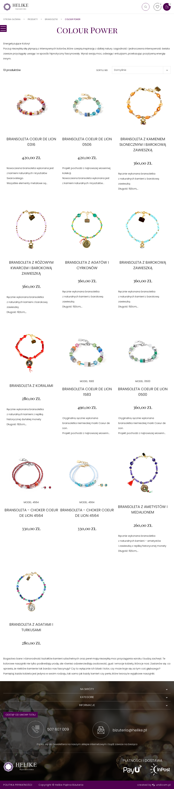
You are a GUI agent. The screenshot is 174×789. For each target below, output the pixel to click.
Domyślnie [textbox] (120, 70)
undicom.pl (161, 784)
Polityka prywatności (17, 784)
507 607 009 (58, 729)
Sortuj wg (102, 70)
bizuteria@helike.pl (130, 730)
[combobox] (141, 70)
